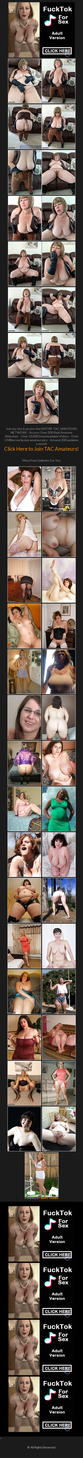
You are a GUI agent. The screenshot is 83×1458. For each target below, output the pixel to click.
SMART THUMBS (49, 1198)
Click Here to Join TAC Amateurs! (41, 449)
